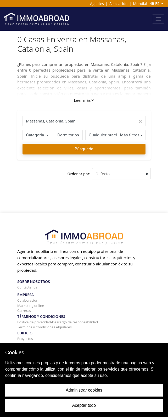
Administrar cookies (84, 390)
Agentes (97, 3)
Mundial (140, 3)
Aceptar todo (84, 405)
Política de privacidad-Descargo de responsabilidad (57, 322)
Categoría (35, 134)
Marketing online (30, 305)
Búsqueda (84, 148)
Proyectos (25, 338)
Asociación (118, 3)
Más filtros (129, 134)
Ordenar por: (79, 173)
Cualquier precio (101, 134)
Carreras (24, 310)
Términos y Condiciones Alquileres (44, 327)
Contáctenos (27, 287)
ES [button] (155, 3)
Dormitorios (68, 134)
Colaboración (27, 300)
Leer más (84, 100)
